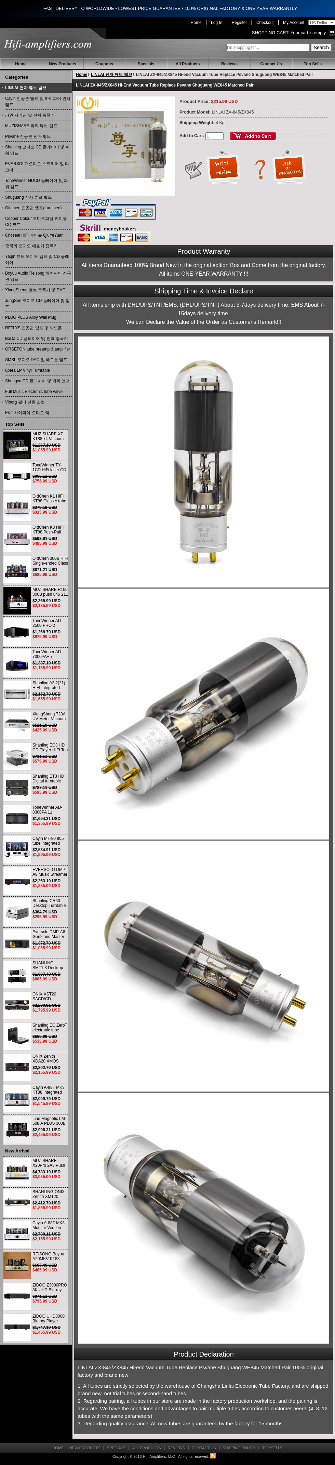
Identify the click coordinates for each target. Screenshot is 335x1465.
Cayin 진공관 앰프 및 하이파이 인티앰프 (37, 101)
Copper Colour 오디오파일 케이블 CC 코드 (36, 221)
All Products (188, 64)
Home (196, 22)
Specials (146, 64)
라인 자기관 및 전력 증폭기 (30, 115)
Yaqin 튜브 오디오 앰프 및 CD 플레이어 (37, 259)
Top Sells (313, 64)
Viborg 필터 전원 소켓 (25, 402)
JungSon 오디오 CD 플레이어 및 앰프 (37, 303)
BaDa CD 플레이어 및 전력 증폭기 (36, 338)
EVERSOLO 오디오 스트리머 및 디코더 (37, 166)
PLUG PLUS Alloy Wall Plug (30, 317)
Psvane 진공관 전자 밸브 (28, 136)
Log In (216, 22)
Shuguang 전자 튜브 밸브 (28, 197)
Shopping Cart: (271, 32)
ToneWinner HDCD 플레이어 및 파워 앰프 (36, 183)
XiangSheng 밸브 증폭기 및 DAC (35, 290)
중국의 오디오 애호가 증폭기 (31, 245)
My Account (293, 22)
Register (239, 22)
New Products (62, 64)
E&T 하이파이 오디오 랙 (27, 412)
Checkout (265, 22)
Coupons (104, 64)
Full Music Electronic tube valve (34, 391)
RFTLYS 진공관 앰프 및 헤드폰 (33, 328)
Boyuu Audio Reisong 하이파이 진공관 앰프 (38, 276)
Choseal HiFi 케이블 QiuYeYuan (34, 235)
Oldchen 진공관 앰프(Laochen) (33, 208)
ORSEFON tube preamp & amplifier (37, 349)
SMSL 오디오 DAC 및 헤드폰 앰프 (36, 359)
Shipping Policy (239, 1448)
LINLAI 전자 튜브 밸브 (25, 87)
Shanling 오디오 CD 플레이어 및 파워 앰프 (37, 150)
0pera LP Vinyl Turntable (27, 370)
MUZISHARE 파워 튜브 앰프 (31, 125)
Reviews (229, 64)
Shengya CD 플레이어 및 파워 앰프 (37, 381)
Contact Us (271, 64)
